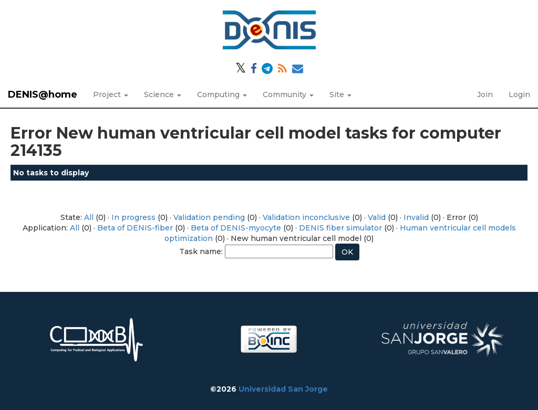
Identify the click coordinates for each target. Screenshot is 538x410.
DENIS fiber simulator (340, 228)
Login (519, 94)
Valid (377, 217)
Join (485, 94)
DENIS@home (42, 94)
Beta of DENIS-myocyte (236, 228)
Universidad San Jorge (283, 389)
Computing (222, 94)
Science (162, 94)
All (89, 217)
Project (110, 94)
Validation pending (209, 217)
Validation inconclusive (306, 217)
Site (340, 94)
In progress (133, 217)
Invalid (416, 217)
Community (288, 94)
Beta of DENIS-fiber (135, 228)
